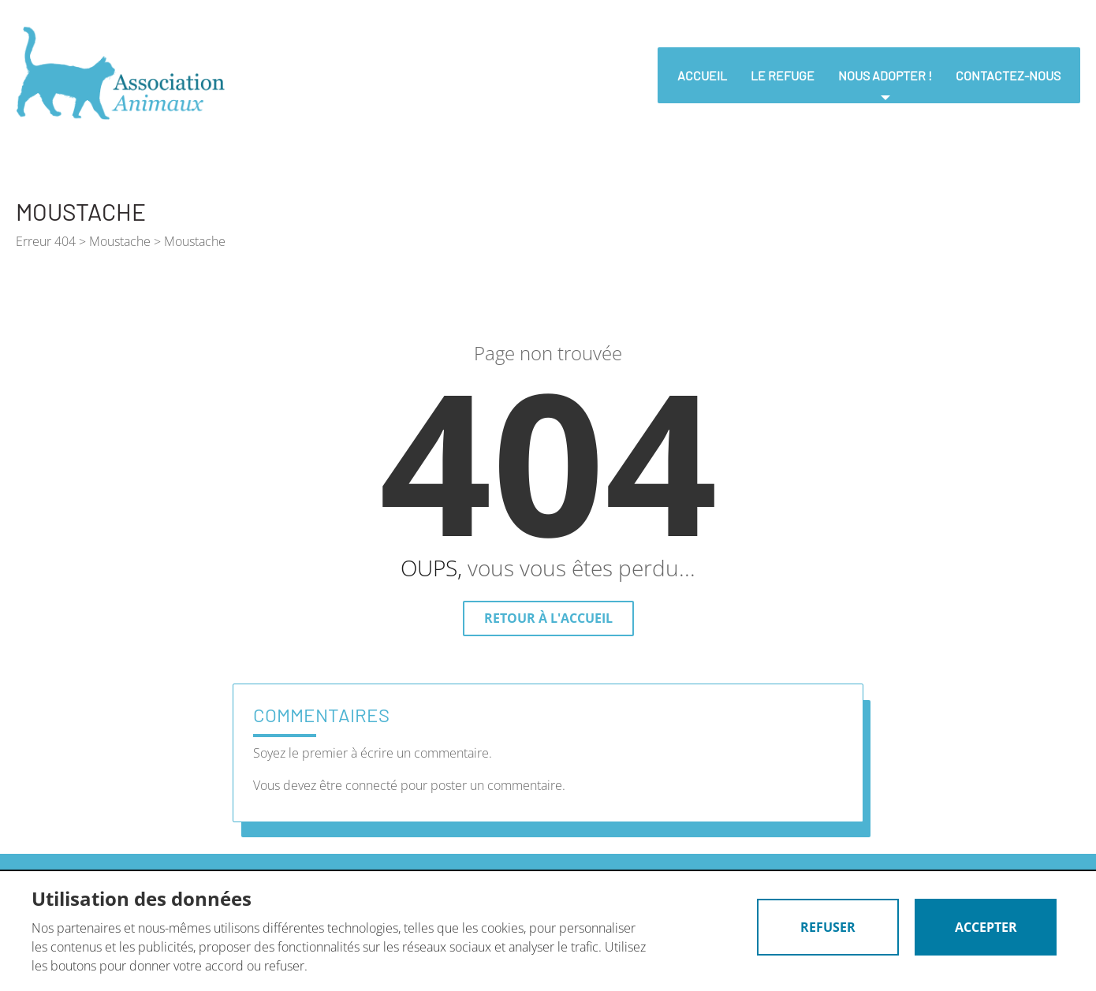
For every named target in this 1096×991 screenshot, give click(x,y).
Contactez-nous (1008, 75)
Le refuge (783, 75)
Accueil (702, 75)
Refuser (828, 927)
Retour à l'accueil (548, 618)
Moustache (120, 241)
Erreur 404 (46, 241)
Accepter (986, 927)
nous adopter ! (885, 75)
